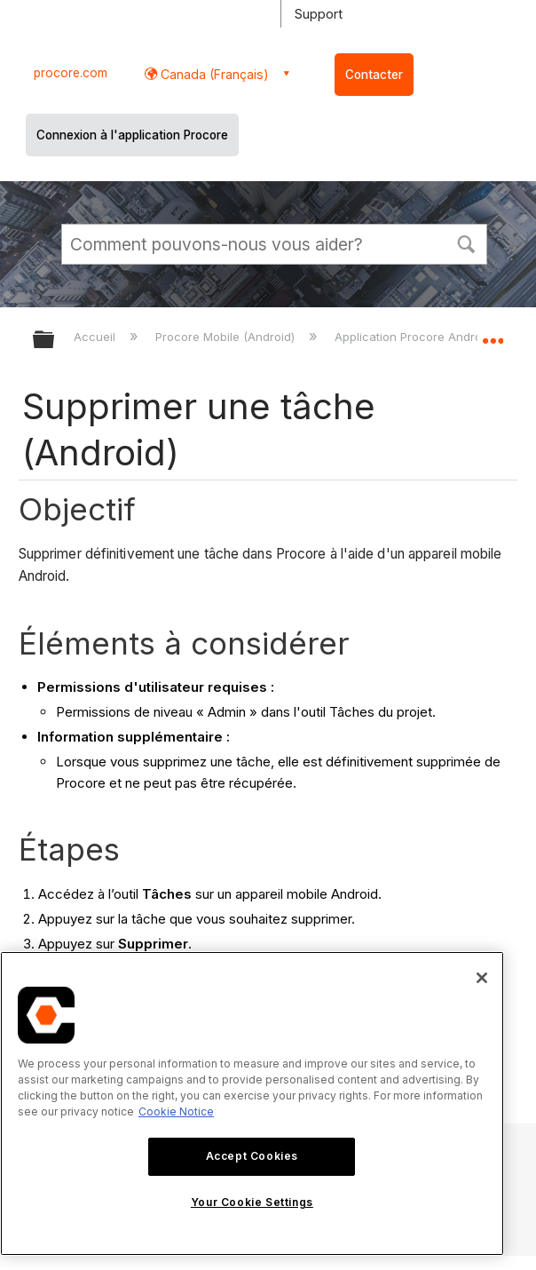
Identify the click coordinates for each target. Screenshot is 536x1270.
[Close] (481, 977)
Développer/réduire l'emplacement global (492, 333)
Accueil (96, 336)
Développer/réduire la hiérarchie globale (55, 340)
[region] (252, 1103)
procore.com (70, 73)
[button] (466, 242)
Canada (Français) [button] (213, 74)
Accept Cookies (252, 1156)
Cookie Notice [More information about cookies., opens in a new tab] (176, 1111)
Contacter (374, 74)
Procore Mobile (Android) (226, 336)
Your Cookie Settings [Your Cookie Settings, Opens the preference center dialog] (252, 1202)
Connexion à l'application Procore (132, 135)
